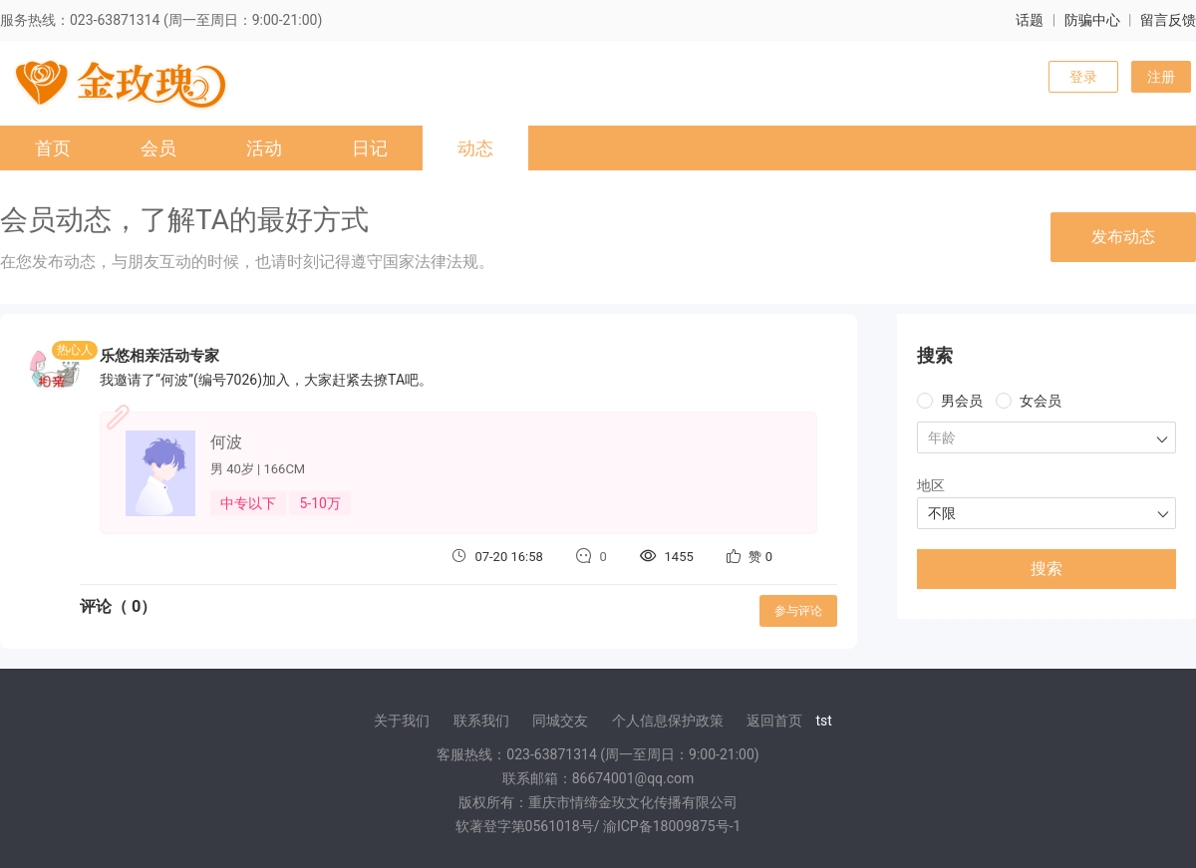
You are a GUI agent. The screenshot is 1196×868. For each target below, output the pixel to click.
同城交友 (560, 720)
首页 (53, 148)
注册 (1161, 77)
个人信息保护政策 (668, 720)
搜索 (1046, 568)
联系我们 (481, 720)
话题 (1030, 20)
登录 (1083, 77)
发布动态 (1123, 236)
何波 (226, 442)
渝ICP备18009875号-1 (672, 826)
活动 (264, 148)
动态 (475, 148)
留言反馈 (1168, 20)
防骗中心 (1092, 20)
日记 (370, 148)
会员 (158, 148)
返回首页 (774, 720)
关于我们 (402, 720)
